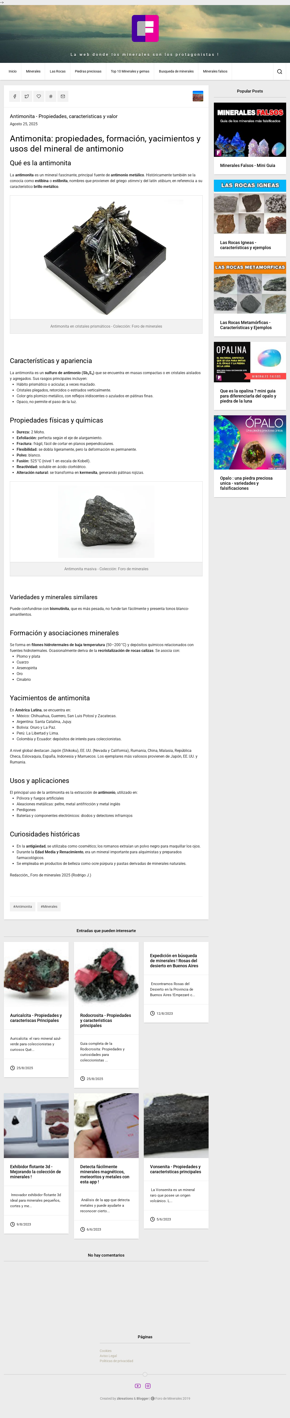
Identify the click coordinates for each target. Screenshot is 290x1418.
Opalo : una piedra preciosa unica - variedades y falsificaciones (246, 483)
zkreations (125, 1398)
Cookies (106, 1351)
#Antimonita (22, 906)
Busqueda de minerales (176, 71)
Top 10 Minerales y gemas (130, 71)
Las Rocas (58, 71)
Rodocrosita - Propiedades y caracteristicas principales (105, 1020)
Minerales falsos (215, 71)
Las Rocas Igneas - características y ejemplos (245, 245)
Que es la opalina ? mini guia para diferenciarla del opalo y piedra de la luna (248, 396)
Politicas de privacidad (116, 1361)
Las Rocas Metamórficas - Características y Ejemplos (246, 325)
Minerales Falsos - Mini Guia (247, 165)
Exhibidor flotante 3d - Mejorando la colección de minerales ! (35, 1171)
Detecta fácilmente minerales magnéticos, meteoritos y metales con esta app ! (104, 1174)
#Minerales (49, 906)
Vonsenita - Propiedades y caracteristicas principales (175, 1169)
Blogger (143, 1398)
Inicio (13, 71)
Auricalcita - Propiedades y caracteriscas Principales (36, 1018)
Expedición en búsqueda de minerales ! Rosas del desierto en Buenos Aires (174, 960)
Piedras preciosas (88, 71)
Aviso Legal (108, 1356)
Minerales (33, 71)
